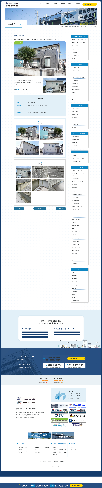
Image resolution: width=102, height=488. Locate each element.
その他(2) (74, 58)
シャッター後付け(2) (76, 136)
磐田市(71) (74, 297)
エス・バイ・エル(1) (76, 219)
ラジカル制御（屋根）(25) (77, 121)
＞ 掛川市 (70, 424)
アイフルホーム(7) (76, 238)
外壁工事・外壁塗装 (34, 353)
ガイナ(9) (74, 96)
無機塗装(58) (75, 83)
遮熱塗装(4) (74, 92)
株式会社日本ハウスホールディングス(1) (79, 174)
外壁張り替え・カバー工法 (23, 479)
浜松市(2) (74, 272)
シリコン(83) (75, 111)
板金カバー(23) (75, 49)
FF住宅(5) (74, 228)
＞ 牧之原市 (78, 428)
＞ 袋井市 (70, 426)
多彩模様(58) (75, 86)
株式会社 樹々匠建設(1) (77, 194)
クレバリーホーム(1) (76, 213)
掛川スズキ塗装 (44, 410)
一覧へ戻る (39, 208)
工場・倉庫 (66, 358)
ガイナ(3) (74, 127)
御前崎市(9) (74, 275)
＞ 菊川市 (78, 424)
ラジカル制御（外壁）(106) (78, 77)
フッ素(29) (74, 117)
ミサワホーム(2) (75, 209)
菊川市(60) (74, 281)
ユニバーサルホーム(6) (77, 206)
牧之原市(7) (74, 291)
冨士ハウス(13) (75, 260)
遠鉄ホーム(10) (75, 225)
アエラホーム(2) (75, 203)
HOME (62, 26)
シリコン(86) (75, 80)
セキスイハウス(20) (76, 247)
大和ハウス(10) (75, 235)
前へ (20, 208)
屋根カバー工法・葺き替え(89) (78, 42)
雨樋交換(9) (74, 52)
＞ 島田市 (78, 426)
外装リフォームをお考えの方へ (59, 480)
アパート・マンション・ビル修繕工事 (66, 353)
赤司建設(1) (74, 184)
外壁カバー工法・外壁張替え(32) (79, 39)
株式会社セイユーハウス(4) (78, 191)
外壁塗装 (20, 477)
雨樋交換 (37, 477)
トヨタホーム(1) (75, 178)
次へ (60, 208)
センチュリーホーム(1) (77, 170)
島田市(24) (74, 288)
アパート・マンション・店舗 (78, 158)
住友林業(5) (74, 253)
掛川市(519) (74, 278)
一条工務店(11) (75, 241)
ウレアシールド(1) (76, 70)
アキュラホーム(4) (76, 231)
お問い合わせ (90, 4)
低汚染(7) (74, 99)
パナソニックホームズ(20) (77, 257)
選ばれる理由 (55, 479)
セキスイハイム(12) (76, 244)
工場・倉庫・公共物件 (76, 161)
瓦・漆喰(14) (75, 45)
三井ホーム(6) (75, 222)
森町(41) (74, 294)
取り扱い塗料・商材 (57, 477)
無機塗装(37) (75, 114)
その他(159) (74, 263)
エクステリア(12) (75, 55)
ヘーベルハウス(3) (76, 216)
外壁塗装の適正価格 (57, 482)
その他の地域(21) (75, 300)
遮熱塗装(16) (75, 124)
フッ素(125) (74, 74)
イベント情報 (73, 477)
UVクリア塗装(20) (76, 89)
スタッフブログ (74, 480)
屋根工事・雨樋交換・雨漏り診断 (34, 358)
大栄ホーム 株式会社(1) (77, 181)
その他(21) (74, 145)
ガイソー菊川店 (58, 410)
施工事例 (48, 3)
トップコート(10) (75, 108)
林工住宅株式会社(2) (76, 200)
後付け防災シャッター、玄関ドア (42, 479)
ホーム (42, 3)
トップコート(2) (75, 67)
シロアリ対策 (37, 480)
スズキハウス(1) (75, 197)
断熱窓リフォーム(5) (76, 142)
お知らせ (72, 479)
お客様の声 (63, 3)
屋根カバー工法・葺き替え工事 (24, 482)
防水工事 (74, 155)
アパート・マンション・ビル (41, 482)
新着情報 (78, 3)
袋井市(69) (74, 285)
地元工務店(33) (75, 250)
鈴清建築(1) (74, 187)
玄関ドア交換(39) (75, 139)
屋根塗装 (20, 480)
